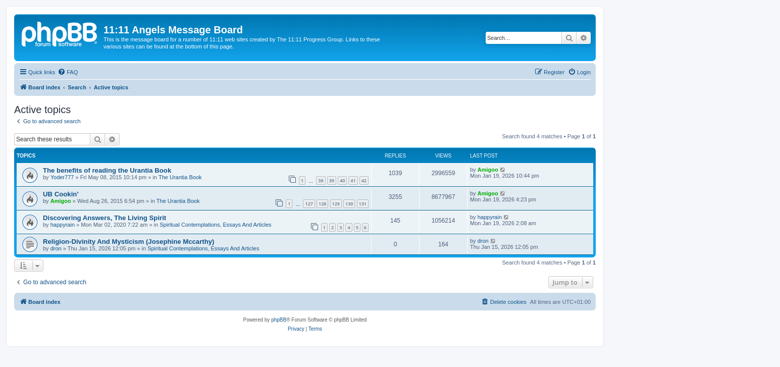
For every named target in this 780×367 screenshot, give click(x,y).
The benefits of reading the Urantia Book (107, 170)
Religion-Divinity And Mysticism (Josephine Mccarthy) (129, 241)
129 (336, 203)
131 (363, 203)
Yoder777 (62, 177)
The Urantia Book (180, 177)
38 (320, 180)
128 (322, 203)
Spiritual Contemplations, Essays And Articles (215, 225)
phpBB (278, 320)
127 (309, 203)
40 (342, 180)
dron (56, 248)
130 (349, 203)
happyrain (62, 225)
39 (331, 180)
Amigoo (488, 170)
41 (352, 180)
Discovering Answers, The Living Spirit (104, 218)
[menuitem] (68, 72)
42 (364, 180)
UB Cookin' (61, 194)
